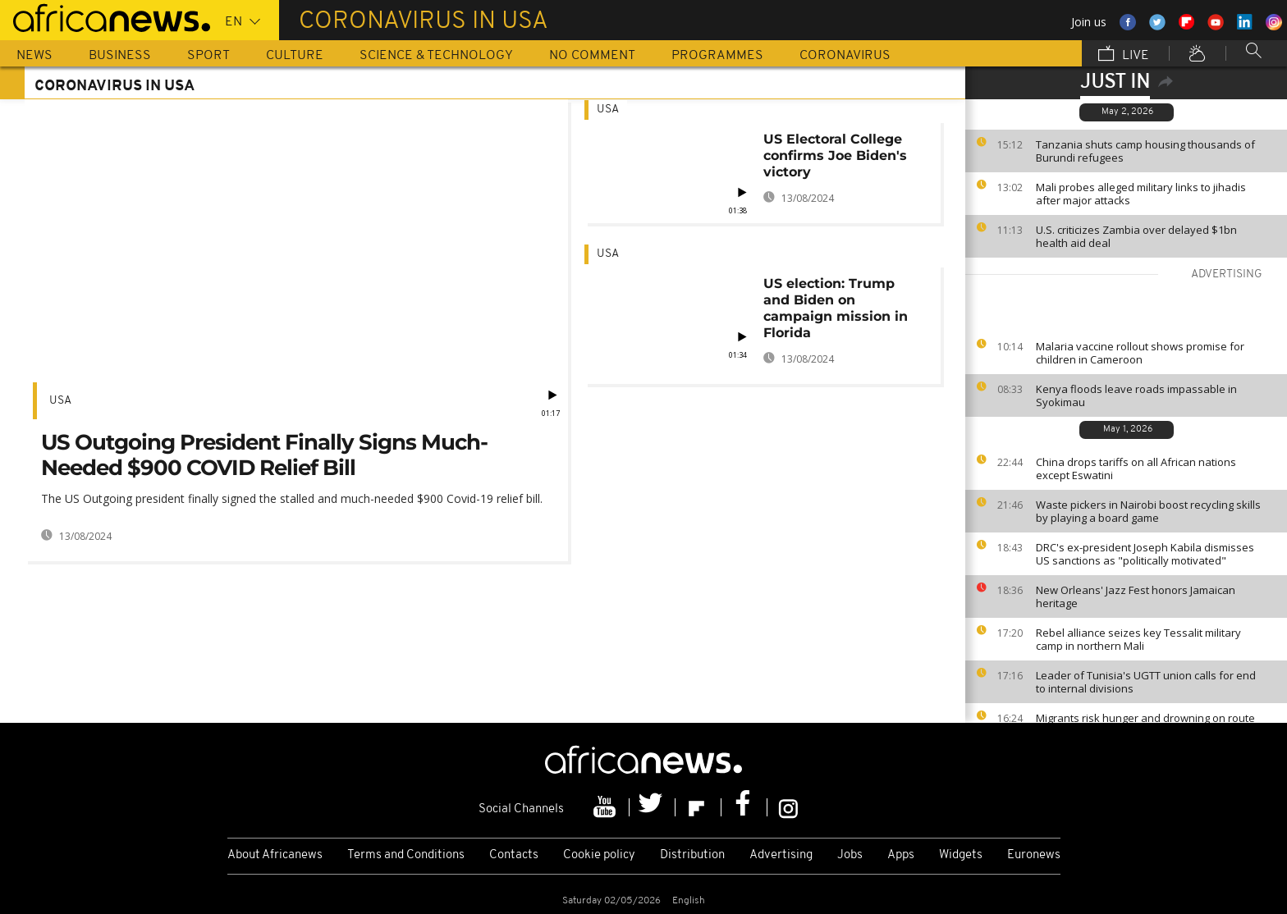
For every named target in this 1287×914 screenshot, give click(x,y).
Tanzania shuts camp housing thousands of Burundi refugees (1145, 151)
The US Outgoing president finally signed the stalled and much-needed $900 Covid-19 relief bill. (292, 498)
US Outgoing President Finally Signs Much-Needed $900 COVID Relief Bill (264, 455)
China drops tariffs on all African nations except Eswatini (1136, 468)
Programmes (717, 55)
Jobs (850, 855)
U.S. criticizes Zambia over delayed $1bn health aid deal (1136, 236)
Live (1123, 55)
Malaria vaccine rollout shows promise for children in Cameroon (1140, 353)
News (34, 55)
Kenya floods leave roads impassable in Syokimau (1136, 395)
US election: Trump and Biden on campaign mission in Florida (835, 308)
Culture (294, 55)
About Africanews (275, 855)
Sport (208, 55)
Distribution (692, 855)
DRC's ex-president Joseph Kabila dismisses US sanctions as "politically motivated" (1145, 554)
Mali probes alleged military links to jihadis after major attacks (1141, 194)
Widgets (960, 855)
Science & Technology (436, 55)
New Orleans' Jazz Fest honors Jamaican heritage (1135, 596)
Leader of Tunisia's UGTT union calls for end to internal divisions (1146, 682)
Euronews (1033, 855)
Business (120, 55)
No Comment (592, 55)
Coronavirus (845, 55)
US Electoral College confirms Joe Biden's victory (835, 155)
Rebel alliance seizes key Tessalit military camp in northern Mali (1138, 639)
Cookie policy (599, 855)
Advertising (781, 855)
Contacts (513, 855)
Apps (900, 855)
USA (60, 401)
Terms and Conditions (406, 855)
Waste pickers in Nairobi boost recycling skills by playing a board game (1148, 511)
